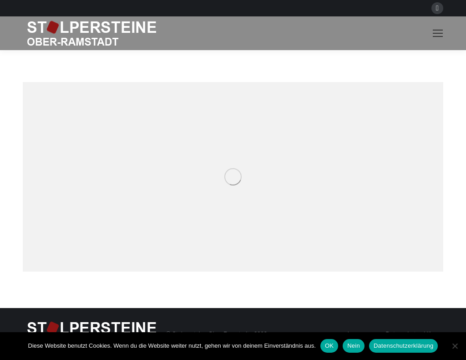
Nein (353, 345)
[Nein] (454, 345)
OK (329, 345)
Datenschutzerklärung (403, 345)
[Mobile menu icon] (437, 33)
